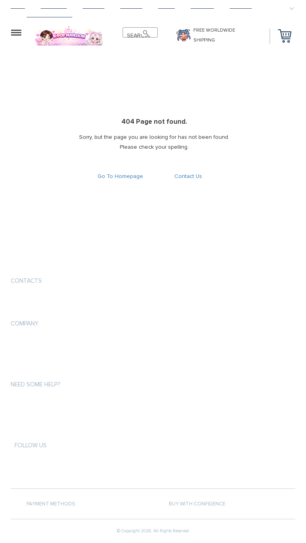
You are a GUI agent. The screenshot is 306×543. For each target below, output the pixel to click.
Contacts (26, 280)
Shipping (93, 6)
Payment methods (34, 341)
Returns (131, 6)
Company (24, 323)
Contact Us (188, 176)
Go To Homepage (120, 176)
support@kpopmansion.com (50, 299)
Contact (241, 6)
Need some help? (35, 384)
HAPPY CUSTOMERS (49, 14)
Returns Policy (30, 370)
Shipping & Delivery (35, 356)
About (166, 6)
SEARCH (136, 35)
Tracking (202, 6)
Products (54, 6)
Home (18, 6)
